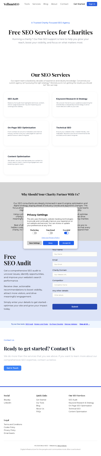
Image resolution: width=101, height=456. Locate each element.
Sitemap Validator (70, 324)
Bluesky (7, 400)
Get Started (79, 4)
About (54, 4)
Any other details (74, 293)
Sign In (92, 4)
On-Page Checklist (56, 324)
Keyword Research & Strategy (81, 403)
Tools (27, 4)
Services (36, 4)
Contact (64, 4)
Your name (74, 252)
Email (74, 263)
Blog (45, 4)
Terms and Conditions (13, 424)
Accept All (66, 243)
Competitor (74, 283)
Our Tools (40, 403)
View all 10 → (84, 324)
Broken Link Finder (41, 324)
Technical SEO (75, 409)
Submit (75, 307)
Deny (51, 243)
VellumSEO (11, 4)
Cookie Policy (9, 427)
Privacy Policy (10, 430)
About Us (40, 409)
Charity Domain (74, 273)
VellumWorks (61, 446)
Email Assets (9, 433)
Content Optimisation (78, 411)
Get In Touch (12, 368)
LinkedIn (7, 403)
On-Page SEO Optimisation (80, 406)
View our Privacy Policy (51, 238)
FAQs (38, 411)
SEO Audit (29, 324)
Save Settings (34, 243)
